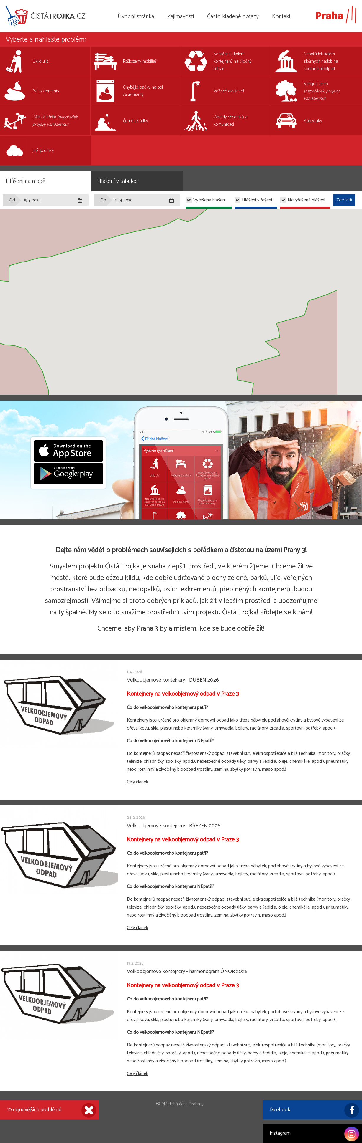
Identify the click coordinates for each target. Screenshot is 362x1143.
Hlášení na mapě (25, 181)
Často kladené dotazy (233, 16)
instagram (314, 1134)
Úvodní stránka (136, 16)
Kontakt (281, 16)
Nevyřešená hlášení (306, 200)
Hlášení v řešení (257, 200)
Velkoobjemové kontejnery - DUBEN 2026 (173, 680)
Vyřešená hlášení (209, 200)
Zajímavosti (180, 16)
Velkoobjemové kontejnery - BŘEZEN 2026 (173, 825)
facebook (314, 1110)
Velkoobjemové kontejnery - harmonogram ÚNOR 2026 (187, 971)
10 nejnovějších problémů (51, 1110)
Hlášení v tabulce (117, 181)
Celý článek (137, 782)
